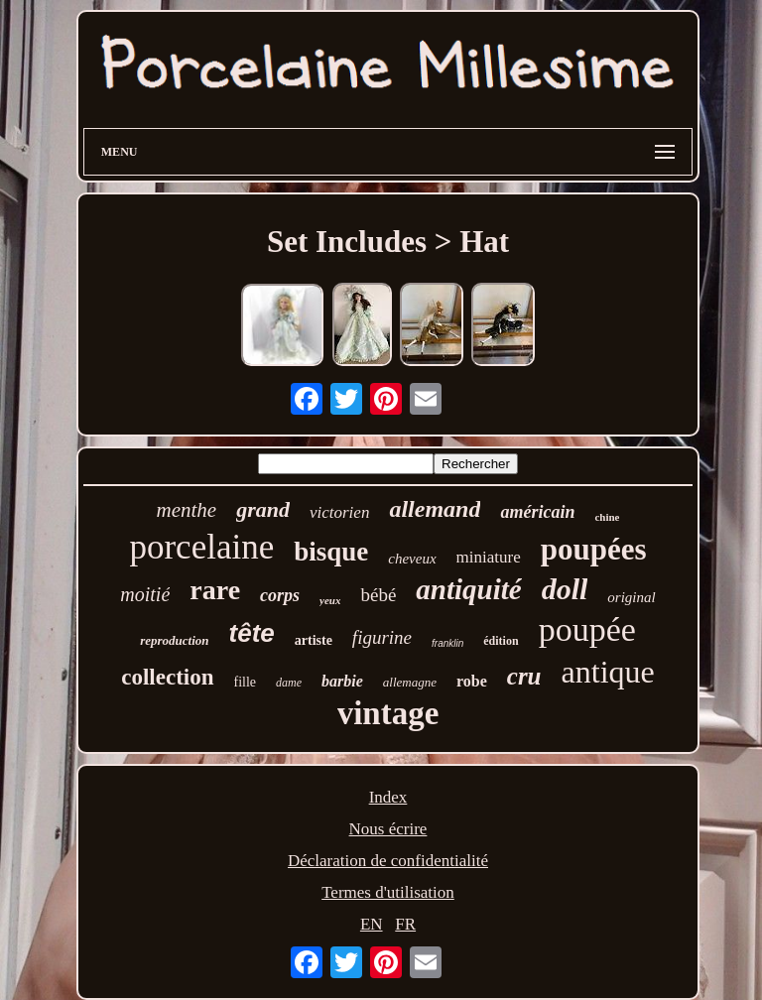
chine (606, 517)
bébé (378, 594)
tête (252, 633)
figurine (382, 637)
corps (280, 595)
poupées (594, 549)
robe (471, 681)
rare (215, 589)
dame (289, 682)
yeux (329, 600)
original (631, 597)
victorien (339, 512)
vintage (388, 713)
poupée (587, 629)
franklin (447, 643)
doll (565, 588)
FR (405, 924)
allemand (434, 509)
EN (371, 924)
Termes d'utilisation (387, 892)
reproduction (174, 640)
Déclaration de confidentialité (388, 860)
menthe (187, 510)
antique (608, 671)
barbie (342, 681)
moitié (145, 594)
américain (537, 512)
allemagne (410, 682)
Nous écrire (388, 828)
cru (524, 676)
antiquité (468, 589)
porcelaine (201, 547)
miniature (488, 557)
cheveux (412, 558)
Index (388, 797)
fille (245, 682)
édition (500, 641)
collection (167, 677)
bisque (331, 551)
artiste (313, 640)
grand (263, 509)
